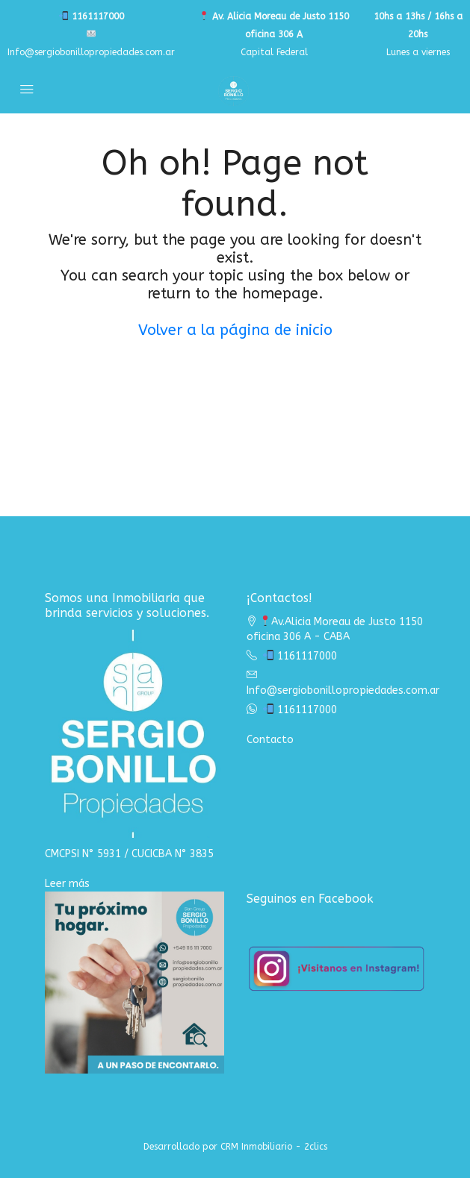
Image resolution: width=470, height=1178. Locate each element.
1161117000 (91, 16)
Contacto (270, 739)
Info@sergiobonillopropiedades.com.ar (343, 690)
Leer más (67, 883)
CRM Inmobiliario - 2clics (273, 1146)
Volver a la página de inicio (235, 330)
